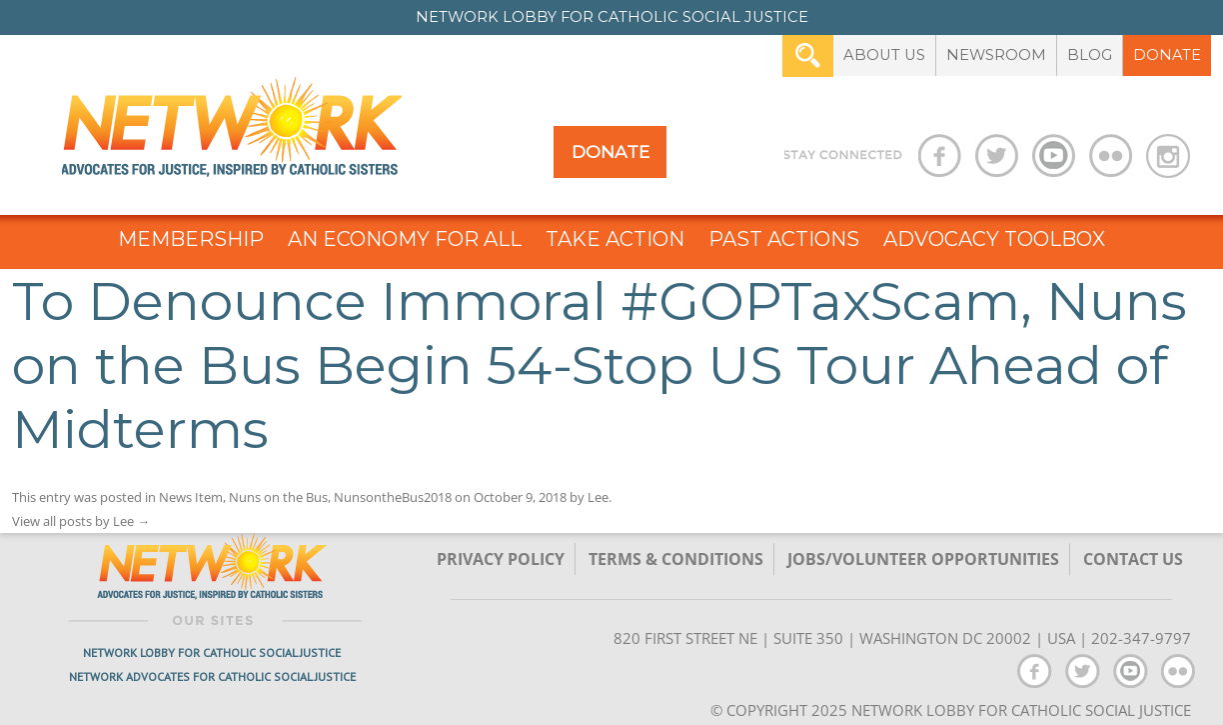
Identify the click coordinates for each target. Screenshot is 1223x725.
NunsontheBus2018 (393, 497)
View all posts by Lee (81, 521)
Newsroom (996, 55)
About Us (884, 55)
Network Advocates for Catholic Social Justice (212, 676)
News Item (191, 497)
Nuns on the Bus (278, 497)
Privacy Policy (501, 559)
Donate (1167, 55)
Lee (598, 497)
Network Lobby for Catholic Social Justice (212, 652)
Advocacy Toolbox (994, 239)
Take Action (615, 239)
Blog (1089, 55)
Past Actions (783, 239)
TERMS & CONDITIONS (676, 559)
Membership (191, 239)
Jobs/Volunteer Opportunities (923, 559)
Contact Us (1133, 559)
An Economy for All (405, 239)
